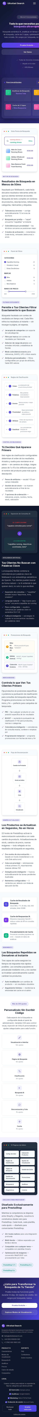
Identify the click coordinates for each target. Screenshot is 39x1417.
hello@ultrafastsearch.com (12, 1336)
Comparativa (6, 1373)
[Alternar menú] (34, 3)
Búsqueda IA (6, 1360)
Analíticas (5, 1363)
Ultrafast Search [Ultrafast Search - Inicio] (13, 3)
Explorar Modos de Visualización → (19, 1315)
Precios (4, 1366)
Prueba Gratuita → (19, 1308)
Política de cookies (19, 1414)
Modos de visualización (6, 1356)
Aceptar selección (27, 1408)
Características (7, 1351)
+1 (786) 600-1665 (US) (11, 1342)
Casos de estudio (8, 1370)
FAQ (22, 1351)
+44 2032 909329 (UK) (11, 1339)
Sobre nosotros (26, 1358)
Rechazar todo (10, 1408)
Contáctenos (25, 1354)
